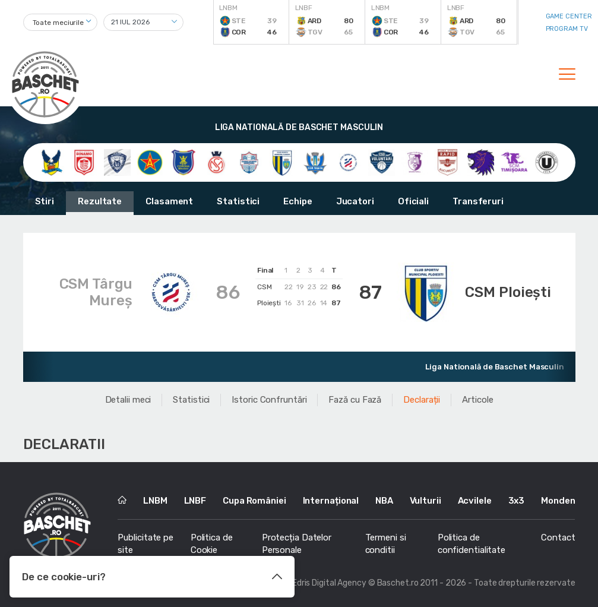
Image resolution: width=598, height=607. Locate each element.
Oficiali (413, 201)
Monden (558, 500)
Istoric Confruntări (269, 399)
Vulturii (425, 500)
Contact (558, 537)
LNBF (195, 500)
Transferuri (478, 201)
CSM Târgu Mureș (95, 292)
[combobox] (60, 22)
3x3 (516, 500)
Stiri (45, 201)
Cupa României (254, 500)
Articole (477, 399)
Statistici (238, 201)
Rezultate (100, 201)
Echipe (297, 201)
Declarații (421, 399)
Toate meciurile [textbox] (58, 22)
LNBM (155, 500)
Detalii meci (128, 399)
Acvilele (475, 500)
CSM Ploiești (508, 292)
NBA (384, 500)
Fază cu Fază (354, 399)
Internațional (331, 500)
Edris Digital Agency (329, 583)
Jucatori (355, 201)
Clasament (169, 201)
